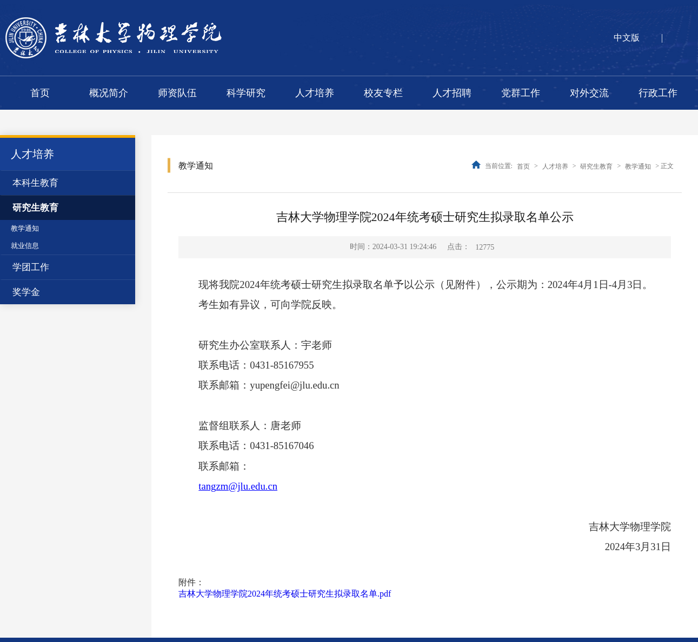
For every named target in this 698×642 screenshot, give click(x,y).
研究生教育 (35, 208)
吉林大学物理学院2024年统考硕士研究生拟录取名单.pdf (284, 593)
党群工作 (520, 93)
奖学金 (26, 292)
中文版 (627, 37)
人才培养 (314, 93)
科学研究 (246, 93)
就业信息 (25, 246)
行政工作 (658, 93)
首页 (40, 93)
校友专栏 (383, 93)
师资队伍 (177, 93)
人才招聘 (452, 93)
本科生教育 (35, 183)
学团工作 (30, 267)
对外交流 (589, 93)
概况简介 (108, 93)
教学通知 (25, 228)
